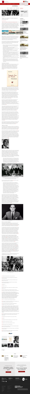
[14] (2, 313)
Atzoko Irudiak (17, 8)
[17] (2, 319)
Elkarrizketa (11, 8)
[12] (16, 162)
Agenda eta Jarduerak (3, 390)
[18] (2, 321)
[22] (14, 250)
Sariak (2, 391)
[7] (15, 123)
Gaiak (14, 8)
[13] (13, 180)
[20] (16, 245)
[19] (14, 241)
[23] (2, 330)
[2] (16, 90)
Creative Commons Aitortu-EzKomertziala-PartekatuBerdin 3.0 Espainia (26, 11)
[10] (8, 137)
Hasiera (8, 8)
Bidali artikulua (21, 371)
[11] (2, 301)
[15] (11, 224)
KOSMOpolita (21, 8)
